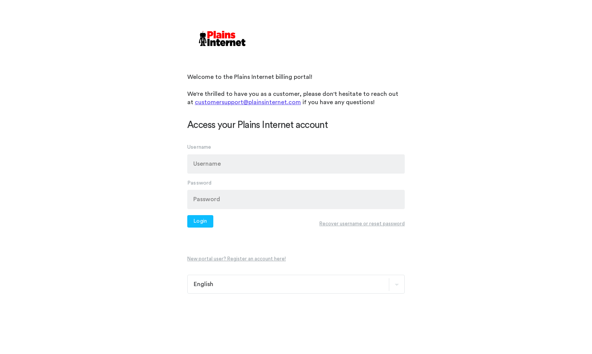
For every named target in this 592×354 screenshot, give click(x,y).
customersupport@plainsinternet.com (248, 102)
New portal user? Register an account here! (236, 258)
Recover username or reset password (362, 223)
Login (200, 221)
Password (199, 183)
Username (199, 147)
